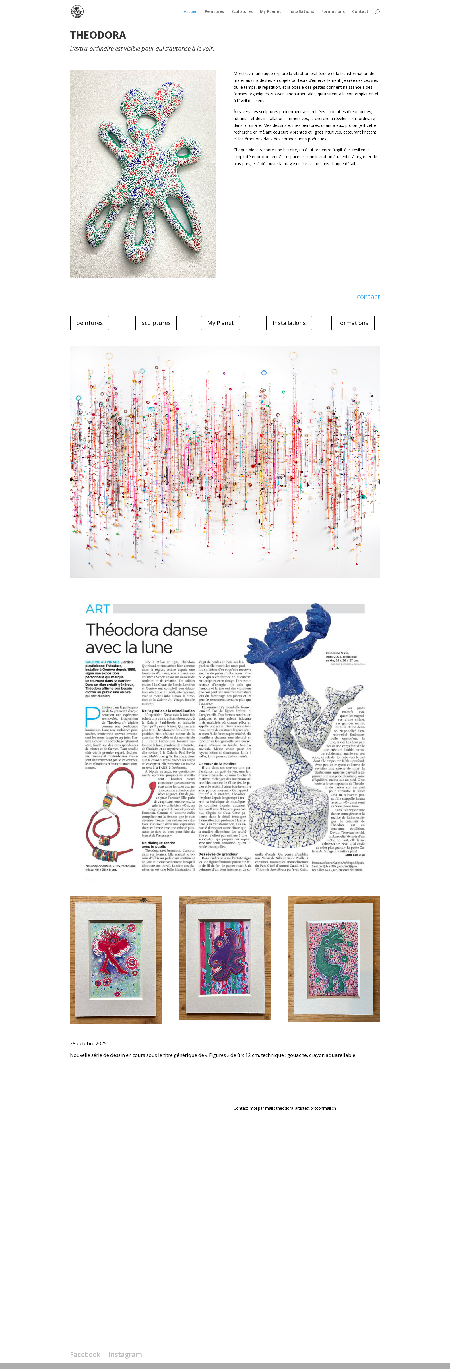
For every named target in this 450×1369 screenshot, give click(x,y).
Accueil (190, 11)
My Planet (220, 323)
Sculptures (242, 11)
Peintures (214, 11)
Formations (333, 11)
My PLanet (270, 11)
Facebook (85, 1354)
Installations (301, 11)
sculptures (156, 323)
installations (289, 323)
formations (353, 323)
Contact (360, 11)
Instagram (125, 1354)
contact (368, 296)
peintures (89, 323)
